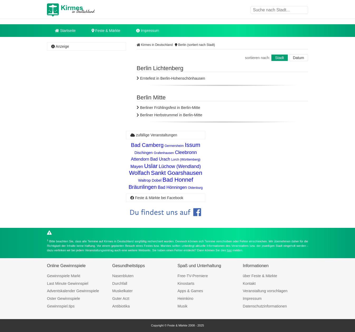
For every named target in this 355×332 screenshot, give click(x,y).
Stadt (279, 58)
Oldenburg (195, 188)
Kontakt (249, 283)
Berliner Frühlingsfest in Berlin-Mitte (168, 107)
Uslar (150, 166)
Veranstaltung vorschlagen (265, 291)
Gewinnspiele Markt (63, 276)
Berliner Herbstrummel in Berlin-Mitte (169, 115)
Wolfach (139, 173)
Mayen (136, 166)
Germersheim (174, 146)
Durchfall (119, 283)
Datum (298, 58)
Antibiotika (121, 306)
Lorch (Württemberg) (185, 159)
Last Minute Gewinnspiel (67, 283)
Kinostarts (186, 283)
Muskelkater (122, 291)
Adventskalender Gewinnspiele (73, 291)
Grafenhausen (164, 153)
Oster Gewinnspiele (63, 298)
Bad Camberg (147, 145)
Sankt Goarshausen (176, 173)
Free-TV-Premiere (193, 276)
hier (229, 250)
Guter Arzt (120, 298)
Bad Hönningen (172, 187)
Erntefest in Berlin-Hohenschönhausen (171, 78)
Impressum (147, 30)
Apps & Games (190, 291)
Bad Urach (160, 159)
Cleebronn (186, 152)
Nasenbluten (123, 276)
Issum (192, 145)
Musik (183, 306)
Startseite (65, 30)
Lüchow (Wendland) (180, 166)
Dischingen (144, 153)
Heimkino (185, 298)
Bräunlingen (142, 187)
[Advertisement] (86, 130)
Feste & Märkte (106, 30)
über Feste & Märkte (260, 276)
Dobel (156, 180)
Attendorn (140, 159)
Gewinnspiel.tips (61, 306)
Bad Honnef (177, 179)
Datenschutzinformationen (265, 306)
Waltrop (144, 180)
